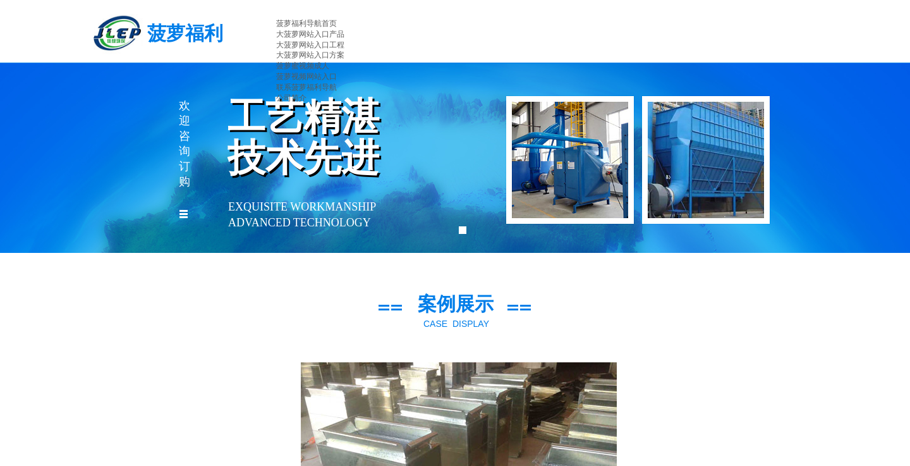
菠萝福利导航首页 (306, 23)
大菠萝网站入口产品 (310, 34)
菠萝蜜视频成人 (302, 65)
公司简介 (291, 98)
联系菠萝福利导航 (306, 87)
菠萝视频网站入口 (306, 76)
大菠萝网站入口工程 (310, 44)
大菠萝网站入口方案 (310, 55)
